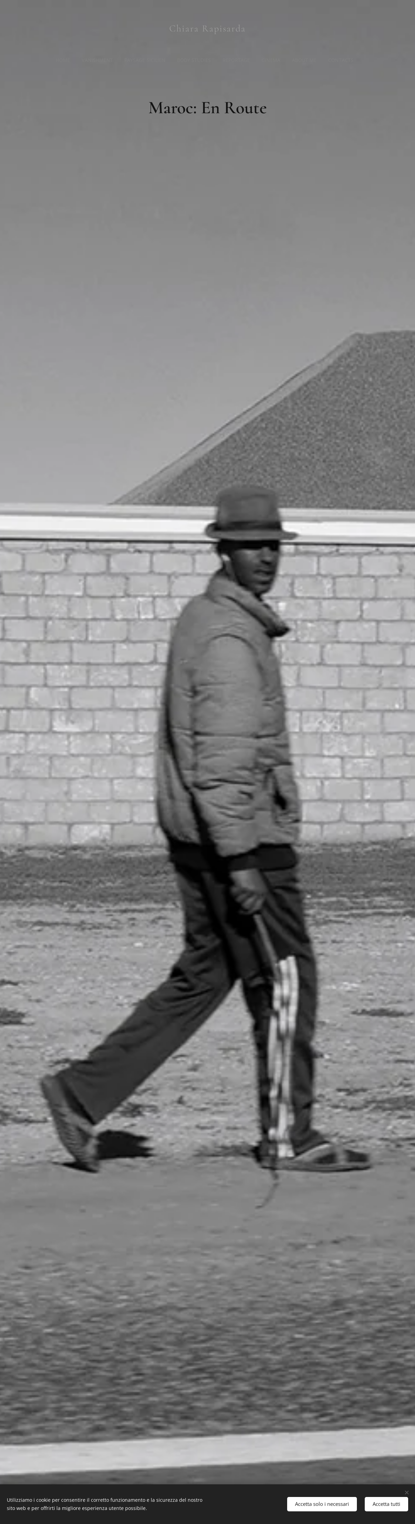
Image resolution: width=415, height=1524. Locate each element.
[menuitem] (63, 60)
